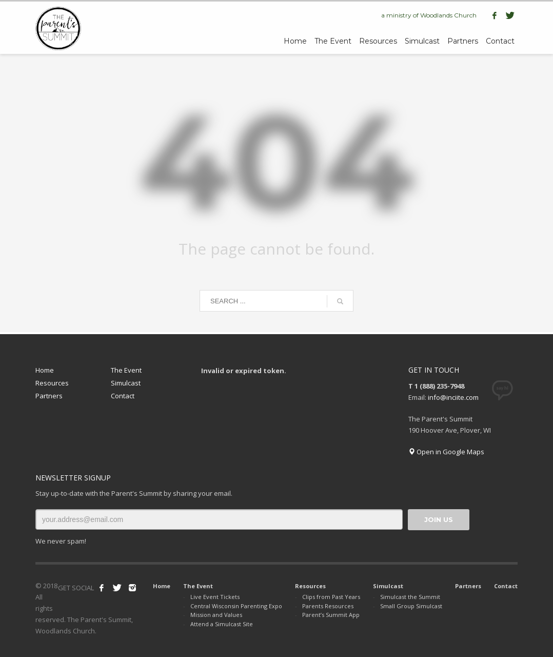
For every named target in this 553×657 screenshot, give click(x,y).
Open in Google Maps (446, 451)
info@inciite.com (453, 397)
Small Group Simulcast (411, 606)
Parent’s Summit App (331, 615)
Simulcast (126, 383)
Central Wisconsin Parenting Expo (236, 606)
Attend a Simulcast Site (221, 624)
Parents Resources (327, 606)
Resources (52, 383)
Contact (122, 395)
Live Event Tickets (215, 597)
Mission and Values (216, 615)
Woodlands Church (448, 15)
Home (44, 370)
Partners (49, 395)
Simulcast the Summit (410, 597)
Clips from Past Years (331, 597)
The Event (126, 370)
